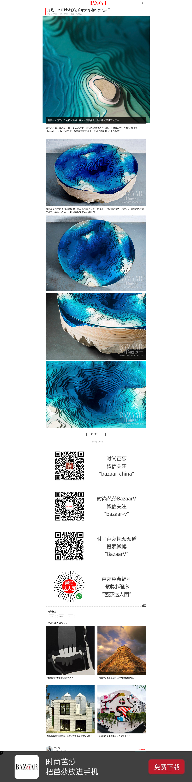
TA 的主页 (140, 749)
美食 (51, 616)
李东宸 (54, 14)
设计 (70, 616)
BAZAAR (98, 3)
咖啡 (61, 616)
